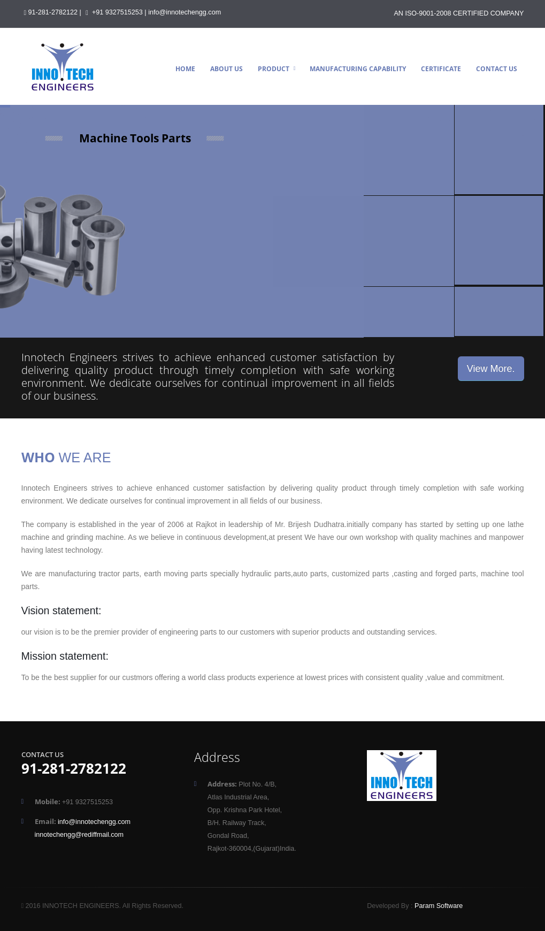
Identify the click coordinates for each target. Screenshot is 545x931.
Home (185, 68)
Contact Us (496, 68)
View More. (491, 368)
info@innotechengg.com (184, 12)
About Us (226, 68)
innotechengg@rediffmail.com (79, 834)
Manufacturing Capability (358, 68)
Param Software (438, 906)
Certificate (441, 68)
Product (273, 68)
